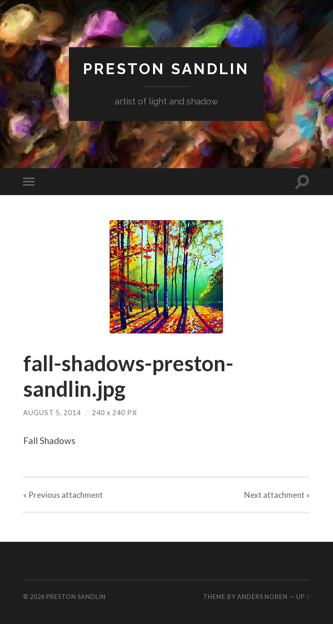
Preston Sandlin (166, 68)
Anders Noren (262, 596)
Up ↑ (302, 596)
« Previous (63, 495)
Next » (277, 495)
